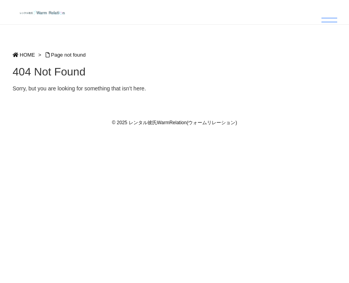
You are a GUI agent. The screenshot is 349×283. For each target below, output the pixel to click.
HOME (27, 55)
